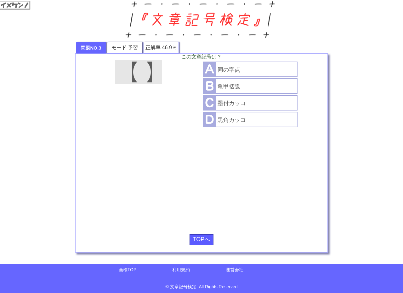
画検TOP (128, 269)
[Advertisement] (201, 178)
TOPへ (201, 239)
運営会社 (234, 269)
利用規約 (181, 269)
